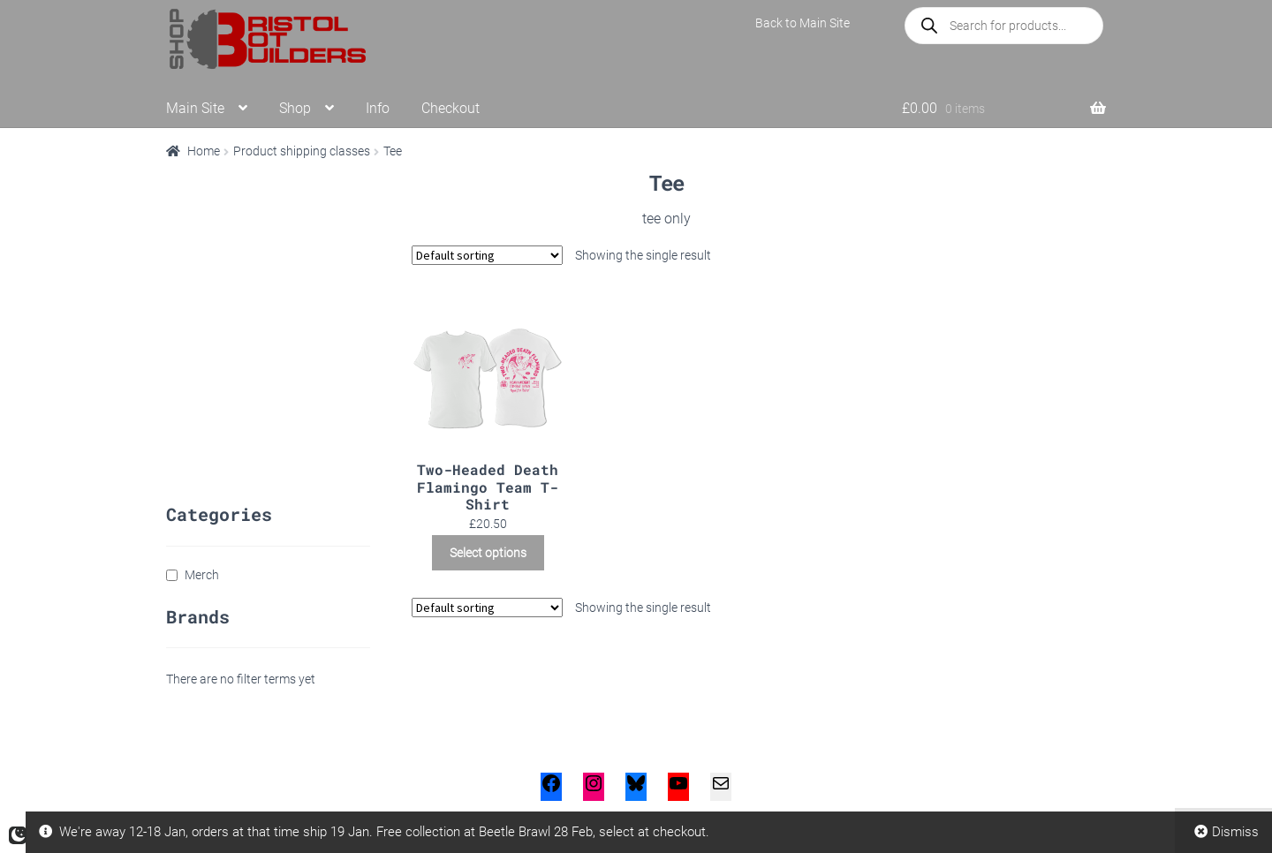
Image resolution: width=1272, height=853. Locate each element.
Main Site (195, 108)
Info (378, 108)
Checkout (450, 108)
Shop (295, 108)
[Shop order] (487, 255)
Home (203, 151)
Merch (202, 575)
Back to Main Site (802, 23)
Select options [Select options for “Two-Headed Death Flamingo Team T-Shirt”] (488, 553)
